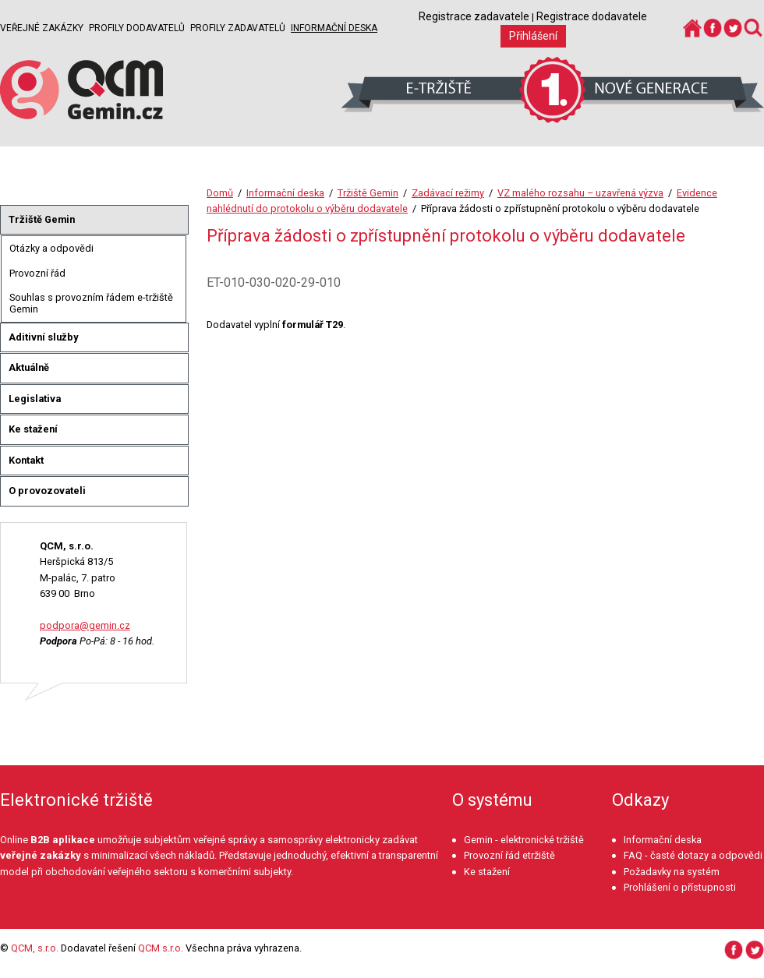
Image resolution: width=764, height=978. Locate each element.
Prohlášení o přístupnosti (680, 887)
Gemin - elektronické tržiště (524, 840)
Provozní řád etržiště (509, 855)
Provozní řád (37, 273)
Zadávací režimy (448, 193)
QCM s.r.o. (160, 948)
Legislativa (35, 398)
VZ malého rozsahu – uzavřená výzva (580, 193)
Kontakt (26, 460)
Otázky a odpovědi (51, 248)
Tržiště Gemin (368, 193)
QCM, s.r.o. (34, 948)
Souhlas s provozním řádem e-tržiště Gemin (91, 303)
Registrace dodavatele (591, 16)
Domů (220, 193)
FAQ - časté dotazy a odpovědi (693, 855)
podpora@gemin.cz (85, 625)
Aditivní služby (43, 337)
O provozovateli (47, 490)
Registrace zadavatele (474, 16)
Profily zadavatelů (237, 28)
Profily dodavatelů (137, 28)
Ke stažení (33, 429)
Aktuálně (29, 367)
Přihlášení (533, 36)
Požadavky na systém (672, 871)
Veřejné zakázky (41, 28)
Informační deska (334, 28)
